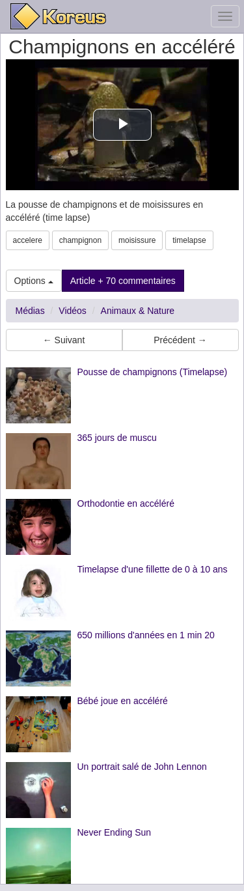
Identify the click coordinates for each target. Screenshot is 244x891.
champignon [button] (80, 240)
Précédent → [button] (180, 340)
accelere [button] (27, 240)
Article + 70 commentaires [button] (123, 281)
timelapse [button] (189, 240)
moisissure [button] (137, 240)
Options (33, 281)
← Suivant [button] (64, 340)
